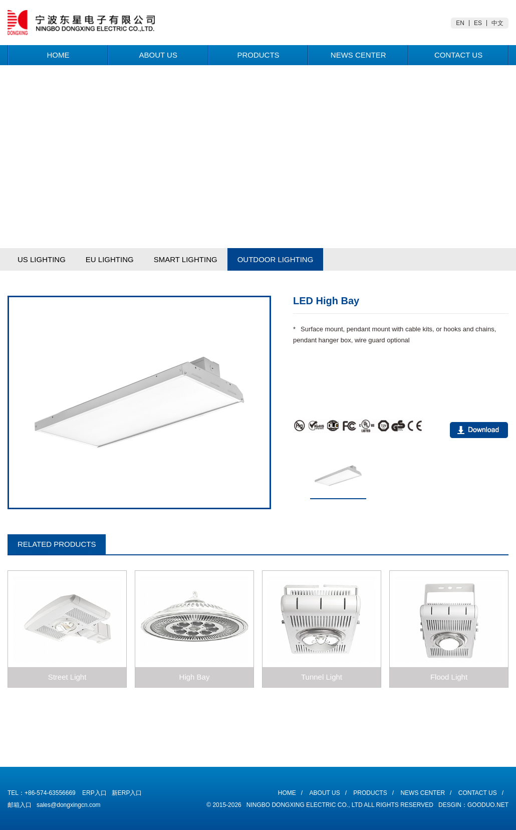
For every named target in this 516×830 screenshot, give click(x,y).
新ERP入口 (127, 792)
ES (478, 23)
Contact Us (458, 55)
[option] (139, 402)
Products (258, 55)
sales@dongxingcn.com (69, 804)
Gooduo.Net (487, 804)
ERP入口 (94, 792)
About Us (158, 55)
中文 (497, 23)
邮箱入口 (20, 804)
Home (58, 55)
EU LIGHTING (110, 259)
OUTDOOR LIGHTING (275, 259)
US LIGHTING (42, 259)
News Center (358, 55)
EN (460, 23)
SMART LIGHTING (185, 259)
